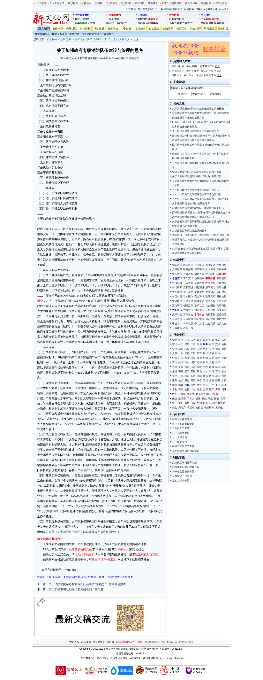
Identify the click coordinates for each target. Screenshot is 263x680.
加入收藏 (86, 641)
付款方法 (172, 641)
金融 (211, 380)
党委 (174, 339)
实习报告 (139, 3)
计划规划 (210, 310)
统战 (217, 362)
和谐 (211, 371)
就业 (217, 375)
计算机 (182, 394)
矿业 (217, 353)
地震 (199, 385)
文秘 (174, 375)
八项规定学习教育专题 (184, 462)
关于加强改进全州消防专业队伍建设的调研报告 (198, 108)
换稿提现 (134, 58)
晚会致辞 (210, 282)
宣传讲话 (177, 305)
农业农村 (140, 28)
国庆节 (212, 23)
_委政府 (126, 28)
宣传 (174, 362)
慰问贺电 (210, 287)
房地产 (182, 407)
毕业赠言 (177, 292)
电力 (217, 339)
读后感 (215, 19)
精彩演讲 (199, 287)
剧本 (208, 19)
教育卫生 (181, 28)
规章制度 (177, 314)
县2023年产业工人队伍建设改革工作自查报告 (196, 194)
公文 (223, 371)
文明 (211, 362)
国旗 (199, 348)
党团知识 (210, 292)
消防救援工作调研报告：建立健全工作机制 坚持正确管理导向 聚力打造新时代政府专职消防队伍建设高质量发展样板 (201, 240)
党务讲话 (177, 264)
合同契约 (221, 310)
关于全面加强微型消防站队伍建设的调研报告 (196, 176)
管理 (92, 39)
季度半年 (177, 323)
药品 (180, 371)
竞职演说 (188, 287)
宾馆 (205, 380)
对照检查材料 (82, 15)
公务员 (110, 19)
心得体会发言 (113, 15)
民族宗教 (210, 314)
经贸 (193, 362)
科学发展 (188, 323)
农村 (211, 366)
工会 (193, 344)
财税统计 (221, 296)
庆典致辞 (199, 282)
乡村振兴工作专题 (182, 476)
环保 (180, 357)
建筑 (174, 385)
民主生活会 (221, 3)
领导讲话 (71, 28)
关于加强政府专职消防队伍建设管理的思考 (195, 131)
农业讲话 (210, 264)
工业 (217, 385)
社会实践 (210, 323)
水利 (174, 389)
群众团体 (188, 296)
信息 (174, 366)
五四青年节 (152, 23)
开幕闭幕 (177, 328)
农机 (211, 375)
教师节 (220, 23)
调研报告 (206, 3)
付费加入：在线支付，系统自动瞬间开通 (196, 75)
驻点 (174, 357)
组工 (174, 403)
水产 (217, 357)
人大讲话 (210, 269)
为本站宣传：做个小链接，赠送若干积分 (196, 70)
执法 (180, 362)
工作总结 (41, 3)
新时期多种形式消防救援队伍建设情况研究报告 (198, 208)
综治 (223, 366)
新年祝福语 (81, 23)
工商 (217, 389)
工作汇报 (188, 278)
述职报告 (73, 3)
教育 (199, 353)
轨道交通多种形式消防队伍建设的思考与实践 (196, 171)
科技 (204, 398)
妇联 (206, 394)
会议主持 (177, 319)
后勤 (193, 380)
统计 (205, 385)
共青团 (190, 394)
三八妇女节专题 (180, 428)
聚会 (199, 380)
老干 (187, 371)
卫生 (187, 380)
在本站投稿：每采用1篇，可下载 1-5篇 (196, 66)
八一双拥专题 (179, 441)
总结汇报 (85, 28)
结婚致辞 (221, 282)
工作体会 (188, 314)
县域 (187, 339)
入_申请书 (111, 3)
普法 (217, 371)
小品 (203, 19)
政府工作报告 (82, 19)
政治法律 (221, 287)
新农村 (213, 403)
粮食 (187, 362)
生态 (174, 398)
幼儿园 (199, 394)
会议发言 (188, 319)
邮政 (180, 385)
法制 (193, 403)
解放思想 (221, 319)
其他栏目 (223, 28)
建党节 (181, 23)
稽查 (205, 403)
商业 (210, 398)
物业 (205, 362)
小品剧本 (199, 278)
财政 (211, 339)
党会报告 (210, 305)
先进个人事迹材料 (171, 3)
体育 (187, 403)
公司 (180, 344)
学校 (223, 380)
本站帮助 (177, 9)
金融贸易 (168, 28)
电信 (199, 344)
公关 (180, 375)
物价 (199, 357)
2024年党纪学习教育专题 (185, 467)
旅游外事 (210, 301)
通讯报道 (199, 319)
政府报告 (71, 39)
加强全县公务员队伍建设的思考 (189, 230)
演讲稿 (99, 3)
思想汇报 (126, 3)
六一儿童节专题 (180, 432)
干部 (193, 353)
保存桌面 (200, 9)
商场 (199, 371)
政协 (199, 339)
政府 (63, 39)
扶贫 (174, 407)
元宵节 (91, 23)
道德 (187, 389)
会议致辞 (188, 282)
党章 (116, 19)
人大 (193, 339)
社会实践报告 (176, 19)
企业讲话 (199, 264)
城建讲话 (199, 301)
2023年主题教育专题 (183, 471)
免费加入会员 (186, 641)
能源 (199, 362)
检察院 (199, 407)
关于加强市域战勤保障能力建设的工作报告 (76, 589)
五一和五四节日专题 (183, 423)
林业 (223, 385)
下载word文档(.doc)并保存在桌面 (84, 577)
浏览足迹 (212, 9)
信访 (180, 380)
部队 (193, 371)
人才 (205, 371)
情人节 (110, 23)
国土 (199, 389)
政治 (187, 366)
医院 (217, 380)
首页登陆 (143, 9)
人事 (174, 353)
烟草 (193, 357)
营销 (180, 389)
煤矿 (187, 344)
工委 (211, 357)
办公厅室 (188, 273)
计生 (180, 353)
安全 (211, 348)
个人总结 (205, 15)
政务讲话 (188, 264)
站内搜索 (189, 9)
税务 (193, 385)
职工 (211, 389)
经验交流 (221, 314)
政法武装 (210, 296)
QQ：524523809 (99, 658)
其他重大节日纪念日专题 (185, 450)
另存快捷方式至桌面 (120, 577)
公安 (86, 39)
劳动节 (141, 23)
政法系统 (154, 28)
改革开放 (188, 328)
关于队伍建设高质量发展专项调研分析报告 (195, 189)
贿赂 (216, 398)
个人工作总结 (57, 3)
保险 (217, 348)
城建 (180, 348)
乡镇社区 (199, 305)
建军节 (189, 23)
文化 (180, 403)
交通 (217, 344)
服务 (174, 380)
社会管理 (195, 28)
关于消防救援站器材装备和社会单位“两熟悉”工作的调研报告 (87, 584)
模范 (174, 348)
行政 (199, 366)
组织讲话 (177, 273)
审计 (174, 344)
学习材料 (210, 273)
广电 (193, 389)
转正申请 (177, 296)
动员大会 (221, 323)
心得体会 (86, 3)
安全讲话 (199, 296)
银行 (205, 353)
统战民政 (177, 301)
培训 (205, 357)
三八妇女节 (120, 23)
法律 (193, 366)
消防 (80, 39)
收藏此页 (123, 58)
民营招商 (188, 269)
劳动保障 (188, 301)
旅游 (174, 371)
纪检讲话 (199, 269)
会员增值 (224, 9)
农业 (174, 394)
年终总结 (153, 19)
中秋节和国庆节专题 (183, 446)
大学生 (219, 407)
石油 (193, 375)
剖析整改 (199, 273)
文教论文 (124, 39)
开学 (211, 385)
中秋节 (204, 23)
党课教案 (177, 269)
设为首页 (74, 641)
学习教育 (174, 15)
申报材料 (177, 282)
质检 (223, 344)
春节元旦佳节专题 (182, 419)
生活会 (182, 398)
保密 (223, 348)
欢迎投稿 (166, 9)
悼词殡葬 (177, 287)
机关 (217, 366)
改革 (205, 339)
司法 (223, 389)
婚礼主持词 (191, 3)
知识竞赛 (210, 319)
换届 (198, 398)
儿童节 (172, 23)
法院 (223, 339)
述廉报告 (188, 310)
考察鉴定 (221, 278)
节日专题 (57, 28)
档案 (205, 348)
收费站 (221, 403)
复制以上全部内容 (48, 577)
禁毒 (187, 353)
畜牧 (187, 357)
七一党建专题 (179, 437)
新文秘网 (44, 28)
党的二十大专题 (180, 480)
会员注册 (154, 9)
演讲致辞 (99, 28)
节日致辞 (221, 292)
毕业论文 (153, 3)
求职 (187, 375)
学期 (199, 403)
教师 (211, 344)
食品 (211, 353)
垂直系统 (209, 28)
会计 (223, 357)
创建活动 (188, 305)
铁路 (223, 375)
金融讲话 (221, 301)
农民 (222, 398)
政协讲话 (221, 269)
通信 (205, 375)
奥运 (193, 348)
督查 (180, 366)
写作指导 (131, 9)
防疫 (187, 348)
